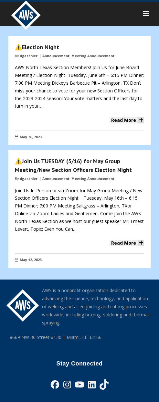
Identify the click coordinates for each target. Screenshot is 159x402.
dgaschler (28, 55)
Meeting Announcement (92, 55)
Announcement (55, 55)
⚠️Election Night (37, 47)
